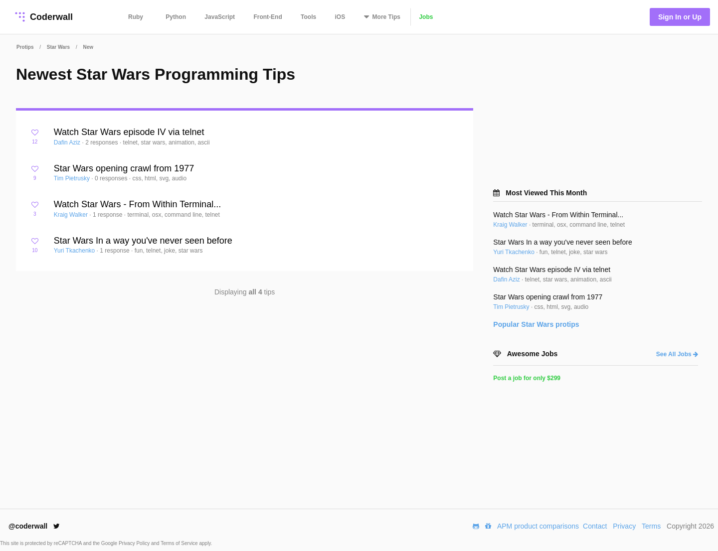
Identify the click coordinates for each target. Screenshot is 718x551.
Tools (308, 16)
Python (176, 16)
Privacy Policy (135, 543)
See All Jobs (677, 354)
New (88, 47)
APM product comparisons (538, 526)
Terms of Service (180, 543)
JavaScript (219, 16)
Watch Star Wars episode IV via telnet (129, 132)
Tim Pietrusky (73, 178)
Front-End (267, 16)
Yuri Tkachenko (75, 250)
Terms (651, 526)
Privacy (624, 526)
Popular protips (536, 324)
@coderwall (34, 526)
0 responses (112, 178)
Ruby (135, 16)
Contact (595, 526)
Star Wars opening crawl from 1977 (124, 168)
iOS (340, 16)
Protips (24, 47)
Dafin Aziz (68, 142)
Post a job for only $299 (526, 378)
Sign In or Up (680, 17)
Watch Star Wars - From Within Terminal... (137, 204)
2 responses (102, 142)
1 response (108, 214)
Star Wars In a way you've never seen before (143, 241)
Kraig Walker (72, 214)
